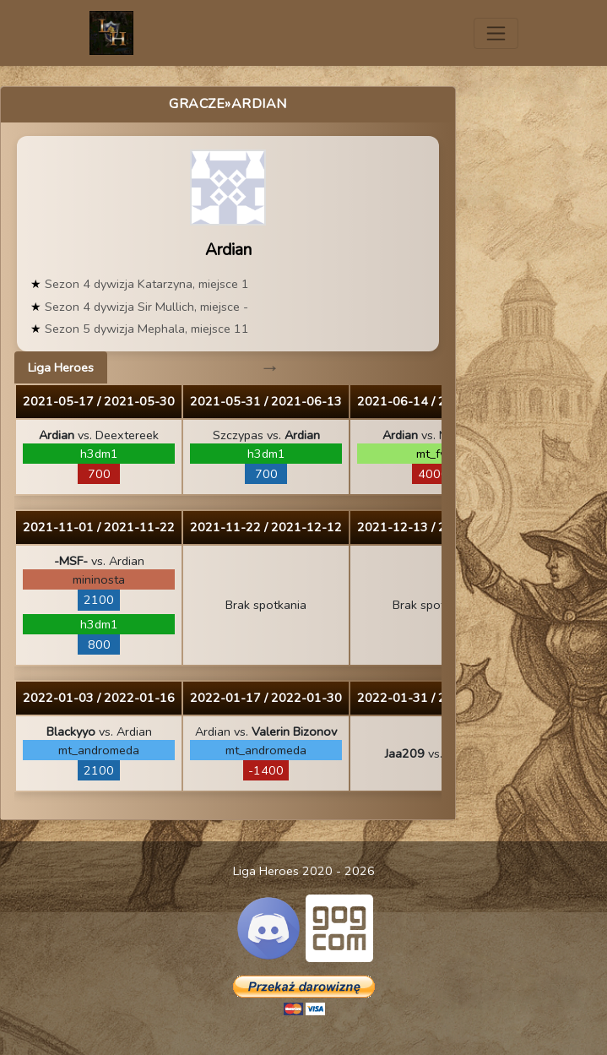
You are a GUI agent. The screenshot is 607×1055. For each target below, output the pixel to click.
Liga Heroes (61, 367)
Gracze (197, 104)
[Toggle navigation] (496, 33)
